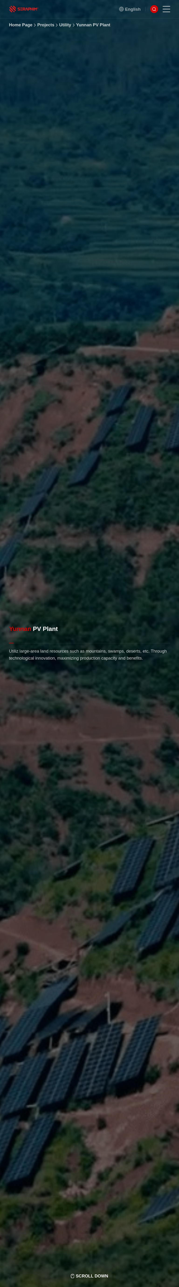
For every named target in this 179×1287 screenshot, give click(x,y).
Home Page (20, 24)
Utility (65, 27)
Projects (45, 25)
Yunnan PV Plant (93, 30)
